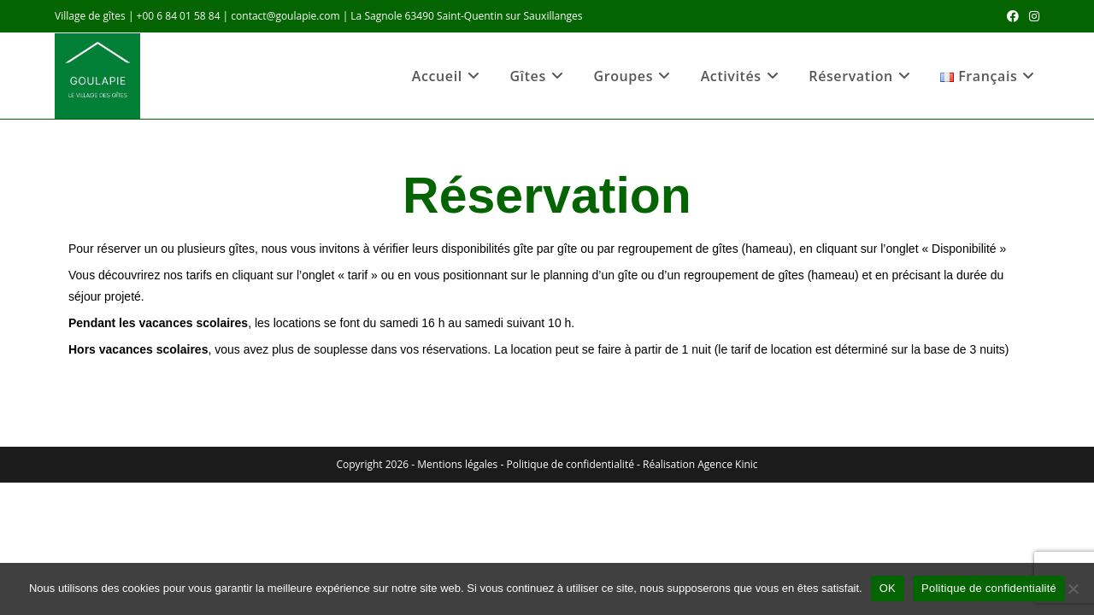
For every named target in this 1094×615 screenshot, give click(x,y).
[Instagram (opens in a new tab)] (1031, 16)
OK (887, 588)
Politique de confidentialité (569, 464)
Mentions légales (457, 464)
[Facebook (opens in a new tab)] (1013, 16)
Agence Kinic (727, 464)
